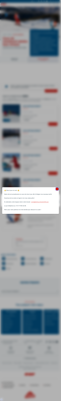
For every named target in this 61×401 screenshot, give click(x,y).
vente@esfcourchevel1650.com (40, 202)
